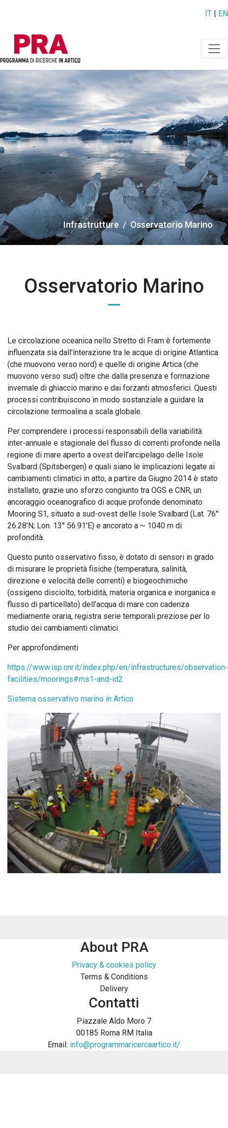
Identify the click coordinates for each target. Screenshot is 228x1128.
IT (208, 13)
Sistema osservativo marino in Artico (70, 698)
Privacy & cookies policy (114, 965)
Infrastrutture (91, 224)
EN (223, 13)
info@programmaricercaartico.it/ (125, 1044)
